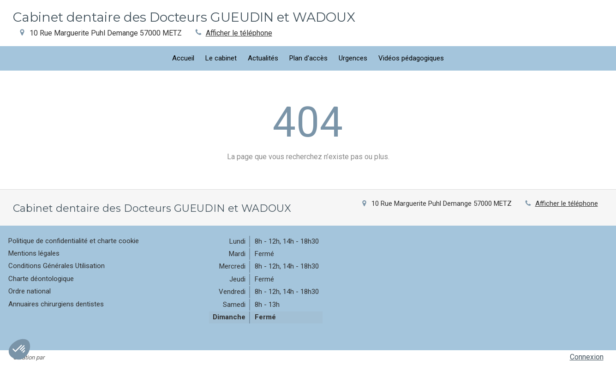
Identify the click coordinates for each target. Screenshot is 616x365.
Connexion (587, 357)
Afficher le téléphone (239, 33)
